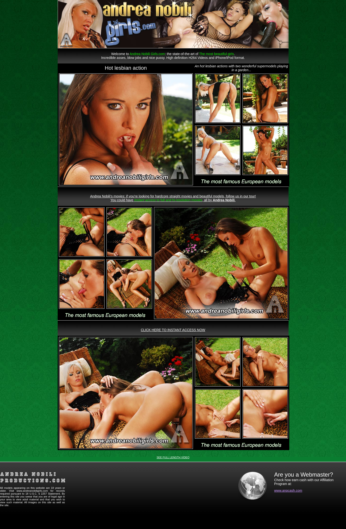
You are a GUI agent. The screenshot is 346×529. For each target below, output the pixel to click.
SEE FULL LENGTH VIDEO (173, 457)
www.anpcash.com (288, 490)
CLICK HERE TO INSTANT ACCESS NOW (173, 330)
